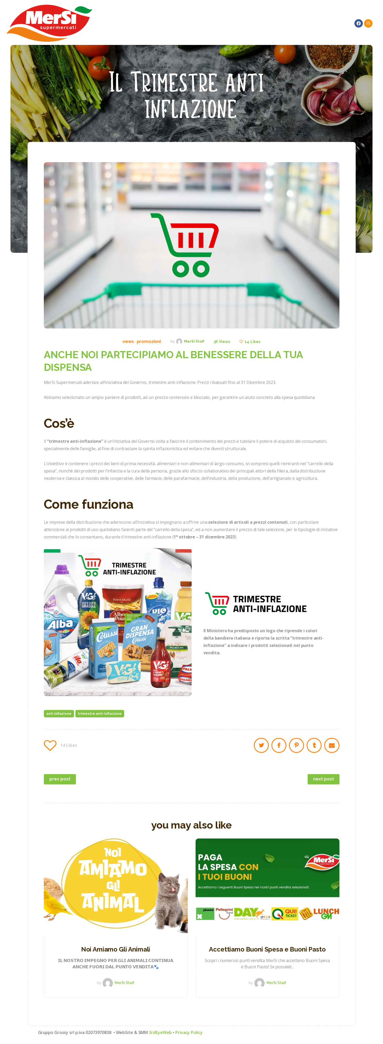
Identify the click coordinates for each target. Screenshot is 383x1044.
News (128, 341)
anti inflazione (58, 714)
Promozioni (149, 341)
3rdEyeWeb (160, 1032)
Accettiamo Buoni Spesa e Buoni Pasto (267, 949)
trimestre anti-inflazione (100, 714)
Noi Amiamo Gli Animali (115, 949)
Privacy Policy (189, 1032)
